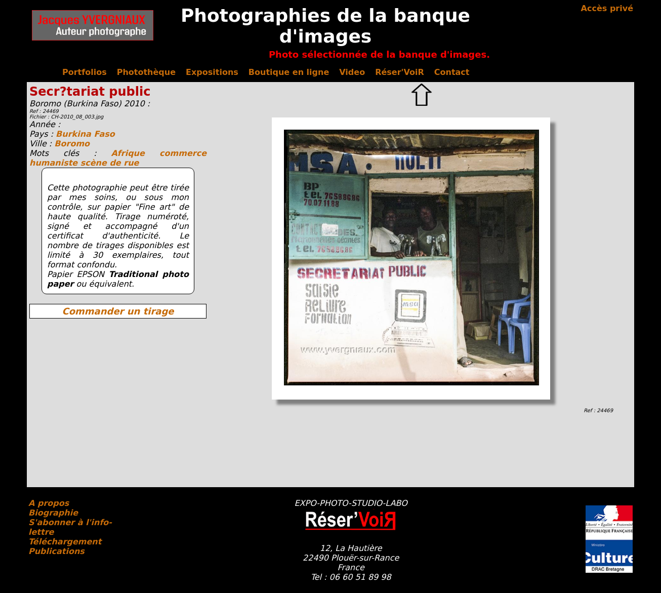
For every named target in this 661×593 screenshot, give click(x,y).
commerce (182, 153)
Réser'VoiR (399, 72)
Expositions (212, 72)
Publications (56, 551)
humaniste (54, 163)
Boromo (72, 143)
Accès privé (607, 8)
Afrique (135, 153)
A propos (48, 503)
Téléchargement (64, 541)
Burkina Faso (85, 134)
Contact (452, 72)
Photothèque (146, 72)
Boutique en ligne (289, 72)
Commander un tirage (118, 311)
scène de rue (109, 163)
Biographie (53, 513)
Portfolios (84, 72)
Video (352, 72)
